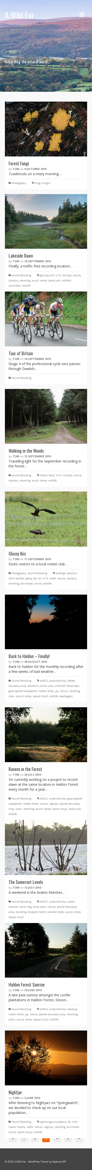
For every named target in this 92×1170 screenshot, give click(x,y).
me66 (53, 578)
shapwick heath (37, 912)
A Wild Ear (19, 14)
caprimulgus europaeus (53, 1122)
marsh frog (25, 906)
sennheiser (27, 583)
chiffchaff (60, 686)
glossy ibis (31, 578)
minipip (66, 275)
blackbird (32, 686)
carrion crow (46, 686)
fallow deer (73, 686)
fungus (46, 183)
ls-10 (58, 275)
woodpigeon (66, 696)
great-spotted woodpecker (23, 691)
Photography (19, 183)
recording (25, 280)
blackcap (72, 1009)
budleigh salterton (66, 573)
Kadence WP (59, 1161)
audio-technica (57, 680)
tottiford (66, 280)
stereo (43, 280)
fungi (38, 183)
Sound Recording (21, 275)
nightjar (53, 803)
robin (12, 696)
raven (19, 809)
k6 (39, 578)
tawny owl (54, 280)
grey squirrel (47, 275)
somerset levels (55, 912)
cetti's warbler (16, 578)
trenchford (15, 285)
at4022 (44, 680)
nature (77, 275)
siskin (12, 1019)
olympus (13, 280)
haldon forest (47, 475)
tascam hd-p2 (40, 696)
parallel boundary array (52, 1014)
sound (35, 280)
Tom (16, 169)
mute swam (39, 906)
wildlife (26, 285)
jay (56, 691)
